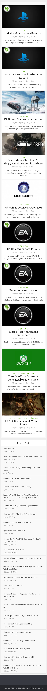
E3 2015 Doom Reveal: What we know (23, 422)
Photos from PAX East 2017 (13, 585)
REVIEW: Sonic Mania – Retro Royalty (17, 486)
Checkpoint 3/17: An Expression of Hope (18, 624)
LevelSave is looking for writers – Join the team (20, 506)
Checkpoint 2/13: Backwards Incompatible (19, 657)
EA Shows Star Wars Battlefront (23, 119)
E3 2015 (23, 30)
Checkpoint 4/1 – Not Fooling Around (17, 478)
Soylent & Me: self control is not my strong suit (20, 577)
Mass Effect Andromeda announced (23, 333)
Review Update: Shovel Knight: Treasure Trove (20, 615)
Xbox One (30, 373)
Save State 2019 (9, 448)
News (27, 116)
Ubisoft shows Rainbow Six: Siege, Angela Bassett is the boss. (23, 162)
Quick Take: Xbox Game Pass (14, 531)
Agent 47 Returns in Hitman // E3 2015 (23, 76)
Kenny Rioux (30, 36)
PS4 (27, 418)
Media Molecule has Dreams (23, 33)
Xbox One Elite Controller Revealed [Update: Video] (23, 378)
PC (24, 418)
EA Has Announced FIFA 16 (23, 249)
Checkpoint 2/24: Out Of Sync (14, 550)
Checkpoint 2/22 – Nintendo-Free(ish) (17, 632)
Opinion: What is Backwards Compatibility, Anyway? (22, 558)
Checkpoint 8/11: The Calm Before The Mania (20, 514)
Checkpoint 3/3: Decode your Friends (17, 522)
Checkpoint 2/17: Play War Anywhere (17, 649)
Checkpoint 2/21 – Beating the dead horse (19, 640)
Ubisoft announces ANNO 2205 (23, 207)
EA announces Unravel (24, 290)
